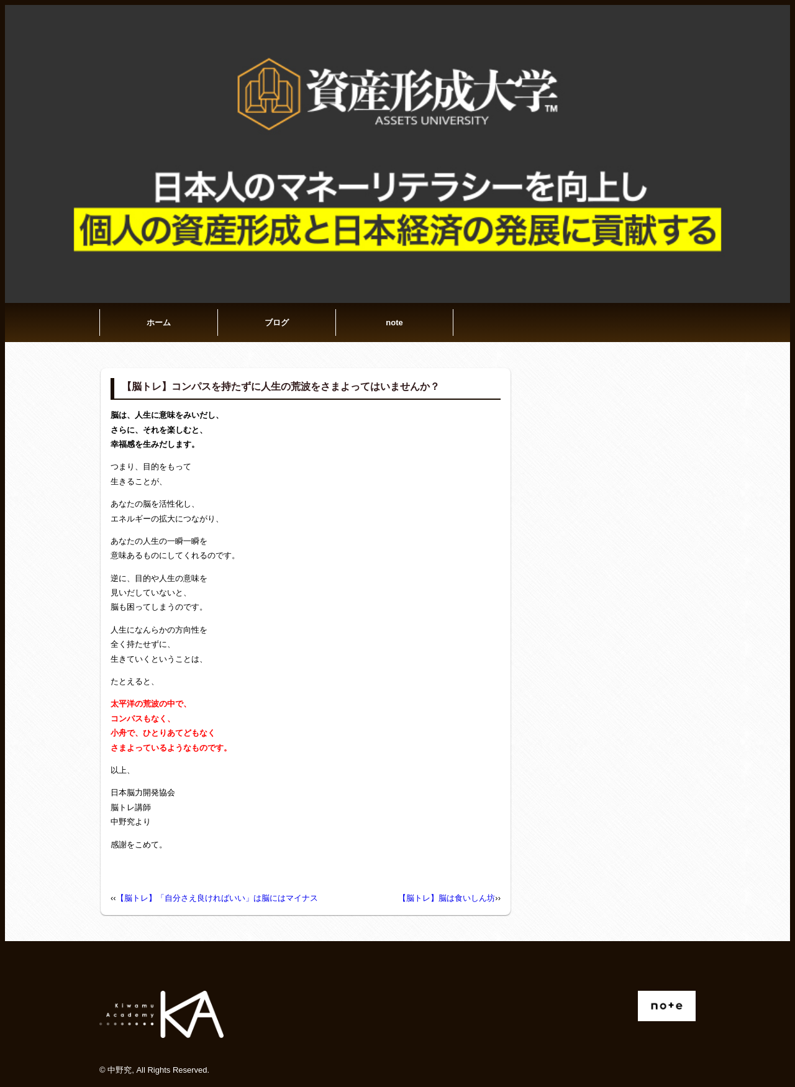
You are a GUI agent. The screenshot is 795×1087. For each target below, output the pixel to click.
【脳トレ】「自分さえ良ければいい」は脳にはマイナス (217, 898)
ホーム (159, 322)
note (394, 322)
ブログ (277, 322)
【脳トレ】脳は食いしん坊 (446, 898)
